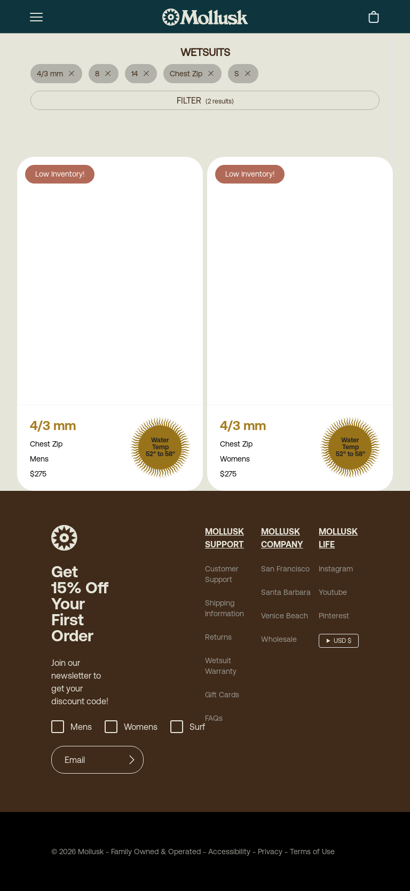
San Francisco (285, 570)
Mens (71, 727)
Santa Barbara (286, 593)
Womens (131, 727)
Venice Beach (284, 616)
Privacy (270, 852)
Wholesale (279, 640)
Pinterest (334, 616)
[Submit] (131, 760)
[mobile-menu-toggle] (36, 17)
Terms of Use (312, 852)
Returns (218, 638)
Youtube (333, 593)
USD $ (342, 642)
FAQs (214, 719)
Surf (187, 727)
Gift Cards (222, 695)
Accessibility (225, 852)
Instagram (336, 570)
